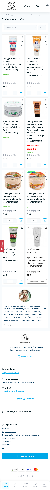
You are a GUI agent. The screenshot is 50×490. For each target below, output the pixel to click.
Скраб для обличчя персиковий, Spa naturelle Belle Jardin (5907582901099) (36, 198)
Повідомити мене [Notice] (37, 281)
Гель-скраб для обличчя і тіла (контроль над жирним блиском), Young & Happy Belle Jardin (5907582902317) (35, 67)
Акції (3, 448)
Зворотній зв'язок (8, 438)
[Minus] (5, 93)
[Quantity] (10, 93)
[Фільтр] (2, 246)
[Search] (42, 6)
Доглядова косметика (19, 15)
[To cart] (21, 93)
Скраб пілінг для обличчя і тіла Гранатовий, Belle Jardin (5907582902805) (11, 254)
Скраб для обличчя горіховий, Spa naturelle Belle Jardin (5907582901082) (12, 198)
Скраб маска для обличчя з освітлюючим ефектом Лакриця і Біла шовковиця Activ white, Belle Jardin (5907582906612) (36, 257)
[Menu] (3, 6)
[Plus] (15, 93)
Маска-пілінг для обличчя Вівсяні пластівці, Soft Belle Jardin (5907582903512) (12, 127)
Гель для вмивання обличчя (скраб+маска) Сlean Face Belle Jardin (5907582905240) (12, 64)
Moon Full (5, 15)
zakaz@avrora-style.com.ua (13, 391)
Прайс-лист (6, 428)
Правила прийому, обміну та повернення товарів (20, 435)
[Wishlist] (22, 41)
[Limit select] (42, 27)
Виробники (6, 444)
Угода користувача (9, 432)
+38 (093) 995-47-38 (10, 373)
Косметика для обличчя (40, 15)
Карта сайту (6, 441)
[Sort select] (20, 27)
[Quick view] (22, 37)
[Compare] (22, 44)
